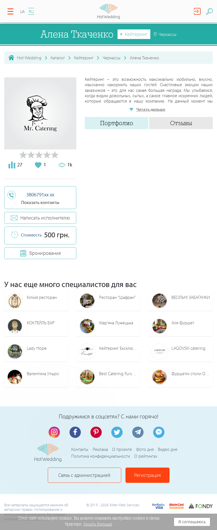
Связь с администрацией (84, 475)
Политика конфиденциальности (100, 456)
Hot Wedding (29, 57)
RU (31, 11)
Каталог (58, 57)
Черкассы (112, 57)
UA (22, 11)
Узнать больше (97, 524)
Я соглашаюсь (192, 521)
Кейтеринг (136, 34)
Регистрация (147, 475)
